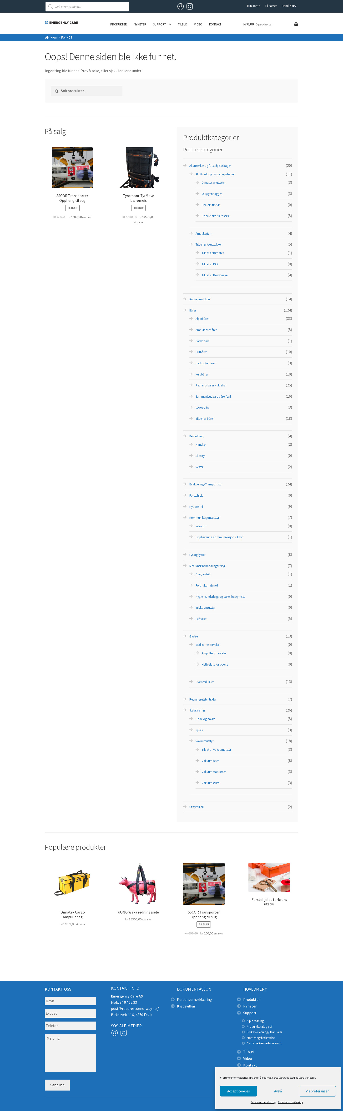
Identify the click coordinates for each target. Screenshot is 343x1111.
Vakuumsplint (210, 783)
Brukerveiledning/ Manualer (264, 1032)
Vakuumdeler (210, 761)
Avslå (278, 1091)
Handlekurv (289, 6)
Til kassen (271, 6)
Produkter (118, 24)
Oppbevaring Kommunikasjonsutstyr (219, 537)
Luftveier (201, 619)
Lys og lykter (197, 555)
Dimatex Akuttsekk (213, 183)
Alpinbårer (202, 319)
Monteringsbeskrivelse (261, 1038)
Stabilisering (197, 710)
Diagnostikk (203, 574)
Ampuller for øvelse (214, 653)
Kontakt (215, 24)
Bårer (192, 310)
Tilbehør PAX (210, 264)
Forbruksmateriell (207, 585)
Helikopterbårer (205, 363)
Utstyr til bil (196, 807)
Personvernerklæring (263, 1102)
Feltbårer (201, 352)
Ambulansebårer (206, 330)
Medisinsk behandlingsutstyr (207, 566)
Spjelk (199, 730)
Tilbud (182, 24)
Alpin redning (255, 1021)
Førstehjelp (196, 496)
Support (159, 24)
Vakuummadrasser (214, 772)
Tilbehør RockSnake (214, 275)
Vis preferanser (317, 1091)
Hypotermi (196, 507)
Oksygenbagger (212, 194)
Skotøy (200, 456)
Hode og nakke (205, 719)
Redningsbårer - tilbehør (211, 385)
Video (198, 24)
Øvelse (193, 636)
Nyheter (140, 24)
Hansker (201, 445)
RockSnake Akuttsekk (215, 216)
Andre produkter (199, 299)
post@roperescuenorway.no (134, 1008)
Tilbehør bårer (205, 419)
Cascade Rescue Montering (264, 1043)
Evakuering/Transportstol (205, 484)
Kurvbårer (202, 374)
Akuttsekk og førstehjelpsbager (215, 174)
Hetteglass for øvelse (215, 664)
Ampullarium (204, 234)
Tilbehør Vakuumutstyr (216, 750)
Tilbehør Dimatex (213, 253)
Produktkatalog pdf (259, 1027)
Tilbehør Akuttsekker (209, 244)
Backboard (203, 341)
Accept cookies (238, 1091)
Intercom (201, 526)
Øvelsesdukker (205, 682)
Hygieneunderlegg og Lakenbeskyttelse (220, 597)
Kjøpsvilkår (186, 1006)
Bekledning (196, 436)
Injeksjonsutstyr (205, 608)
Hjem (54, 37)
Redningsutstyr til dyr (202, 699)
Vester (199, 467)
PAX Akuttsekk (211, 205)
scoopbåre (202, 407)
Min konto (253, 6)
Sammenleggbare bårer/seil (213, 397)
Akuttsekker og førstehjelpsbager (210, 166)
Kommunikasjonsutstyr (204, 518)
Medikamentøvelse (207, 645)
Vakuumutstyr (204, 741)
